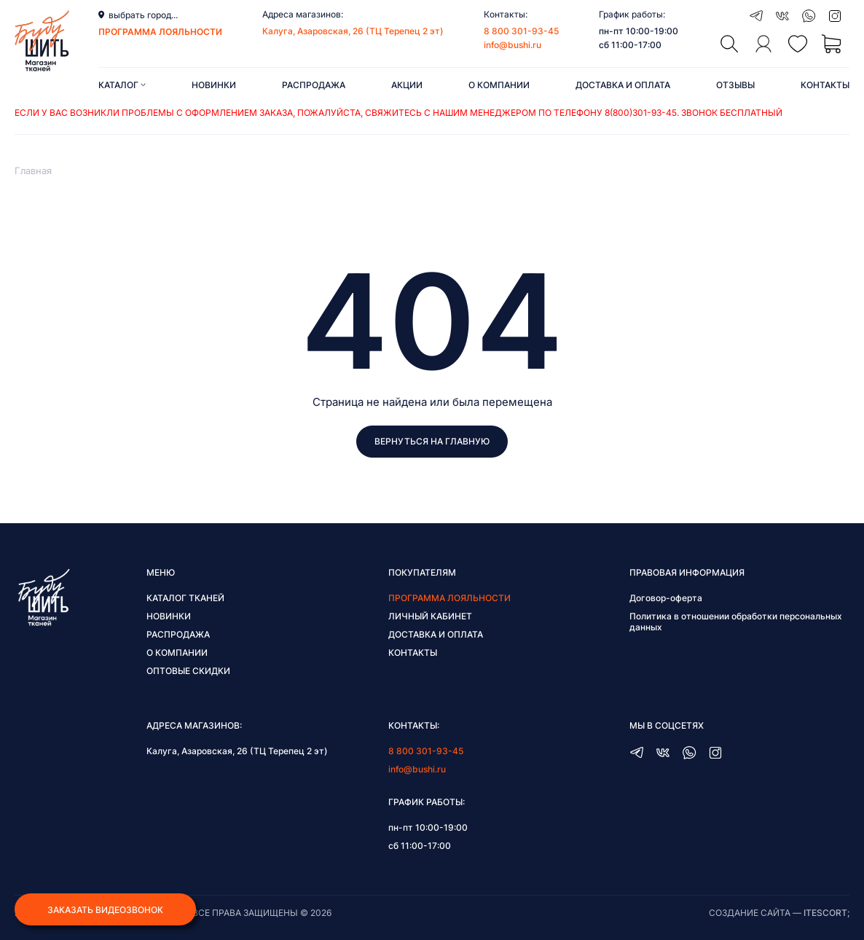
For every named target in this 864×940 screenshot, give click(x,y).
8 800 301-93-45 (521, 31)
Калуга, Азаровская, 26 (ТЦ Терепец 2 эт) (353, 31)
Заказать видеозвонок (105, 909)
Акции (407, 84)
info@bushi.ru (512, 44)
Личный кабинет (430, 616)
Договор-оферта (665, 597)
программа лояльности (160, 31)
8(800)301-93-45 (641, 112)
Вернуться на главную (432, 441)
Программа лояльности (449, 597)
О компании (499, 84)
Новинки (214, 84)
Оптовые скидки (188, 670)
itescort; (826, 912)
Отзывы (735, 84)
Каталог (122, 84)
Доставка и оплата (623, 84)
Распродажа (313, 84)
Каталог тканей (185, 597)
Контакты (825, 84)
